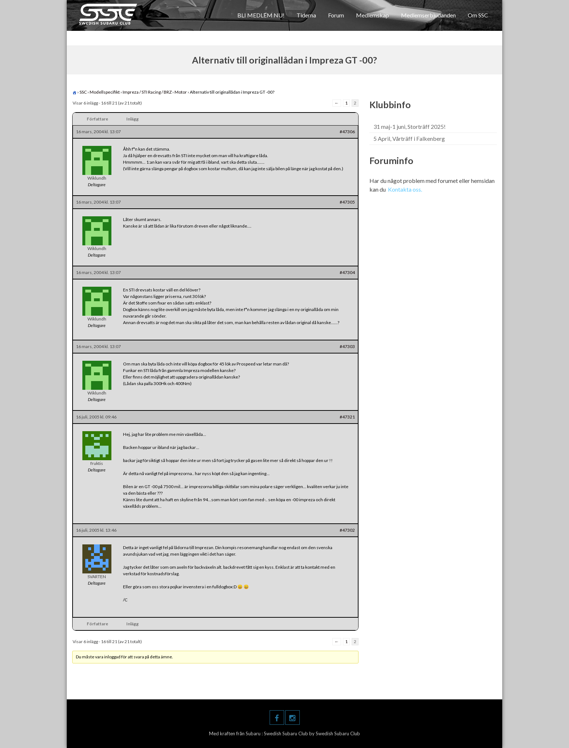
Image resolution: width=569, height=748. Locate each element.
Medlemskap (372, 15)
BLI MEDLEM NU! (260, 15)
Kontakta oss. (405, 189)
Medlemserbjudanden (428, 15)
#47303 (347, 346)
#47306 (347, 131)
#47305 (347, 202)
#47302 (347, 530)
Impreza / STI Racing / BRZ (147, 92)
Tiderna (306, 15)
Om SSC (478, 15)
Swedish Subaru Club (286, 733)
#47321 (347, 417)
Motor (181, 92)
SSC (83, 92)
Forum (336, 15)
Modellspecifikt (105, 92)
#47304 (347, 272)
